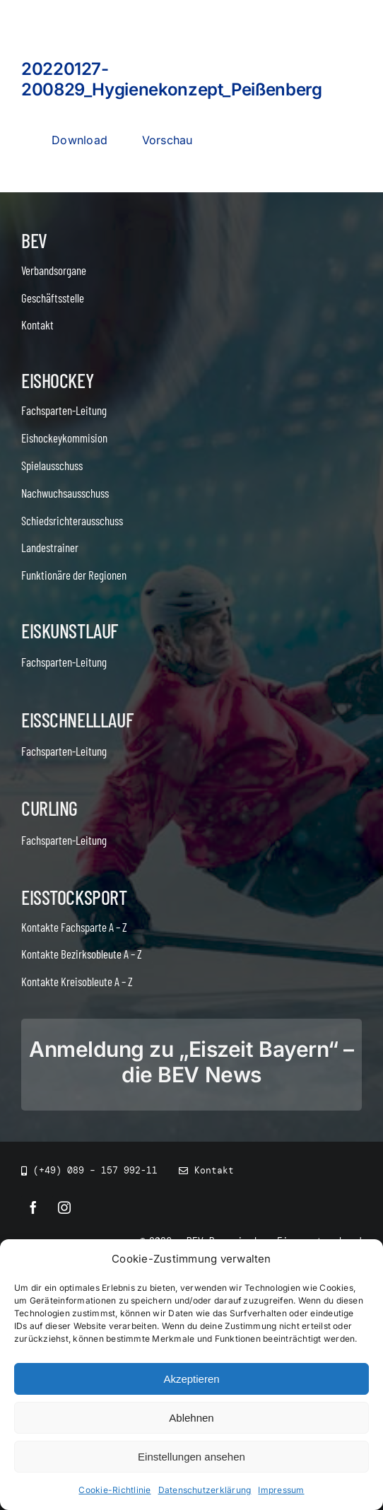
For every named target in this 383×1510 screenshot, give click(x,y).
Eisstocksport (74, 897)
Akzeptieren (191, 1381)
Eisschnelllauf (77, 720)
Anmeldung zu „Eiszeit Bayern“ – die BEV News (191, 1061)
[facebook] (33, 1207)
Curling (49, 808)
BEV (34, 240)
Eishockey (57, 380)
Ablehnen (191, 1420)
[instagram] (64, 1207)
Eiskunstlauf (69, 631)
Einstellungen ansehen (191, 1459)
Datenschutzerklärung (205, 1492)
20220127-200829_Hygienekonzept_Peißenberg (171, 79)
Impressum (281, 1492)
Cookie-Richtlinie (114, 1492)
